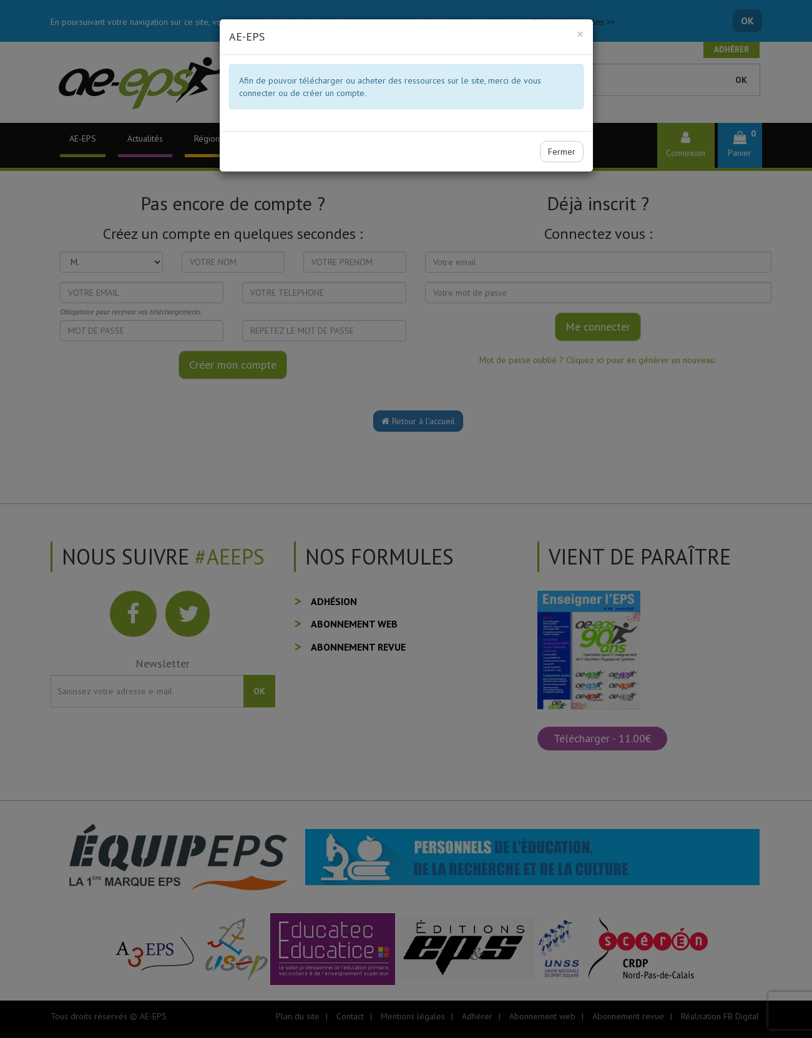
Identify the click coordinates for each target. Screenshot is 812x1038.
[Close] (580, 34)
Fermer (561, 151)
